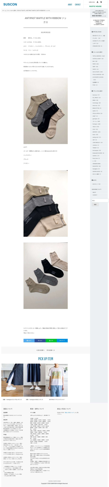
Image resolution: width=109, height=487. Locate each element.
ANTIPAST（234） (97, 132)
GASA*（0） (95, 116)
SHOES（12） (96, 69)
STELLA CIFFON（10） (98, 113)
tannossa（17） (96, 95)
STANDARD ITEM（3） (98, 46)
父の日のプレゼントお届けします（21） (99, 42)
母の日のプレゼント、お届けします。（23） (99, 37)
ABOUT (70, 4)
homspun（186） (97, 124)
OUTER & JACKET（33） (98, 58)
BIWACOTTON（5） (97, 108)
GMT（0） (95, 140)
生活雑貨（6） (96, 82)
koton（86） (96, 134)
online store (92, 2)
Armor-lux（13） (96, 105)
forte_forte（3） (96, 158)
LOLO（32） (95, 129)
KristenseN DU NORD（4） (99, 153)
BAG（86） (95, 61)
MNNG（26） (96, 100)
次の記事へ (51, 350)
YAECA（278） (96, 126)
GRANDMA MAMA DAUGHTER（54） (97, 165)
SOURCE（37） (96, 155)
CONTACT (78, 4)
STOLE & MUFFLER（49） (98, 74)
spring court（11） (97, 137)
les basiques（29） (97, 150)
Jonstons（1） (96, 145)
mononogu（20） (97, 103)
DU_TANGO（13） (97, 97)
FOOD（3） (95, 85)
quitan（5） (95, 110)
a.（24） (95, 161)
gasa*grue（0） (96, 118)
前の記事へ (41, 350)
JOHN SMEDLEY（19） (98, 142)
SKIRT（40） (96, 66)
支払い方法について (69, 412)
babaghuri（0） (96, 168)
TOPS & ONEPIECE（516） (99, 56)
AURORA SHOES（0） (98, 171)
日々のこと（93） (97, 184)
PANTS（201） (96, 64)
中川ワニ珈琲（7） (97, 174)
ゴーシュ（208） (97, 121)
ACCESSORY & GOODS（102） (98, 78)
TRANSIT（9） (96, 147)
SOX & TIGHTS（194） (98, 72)
